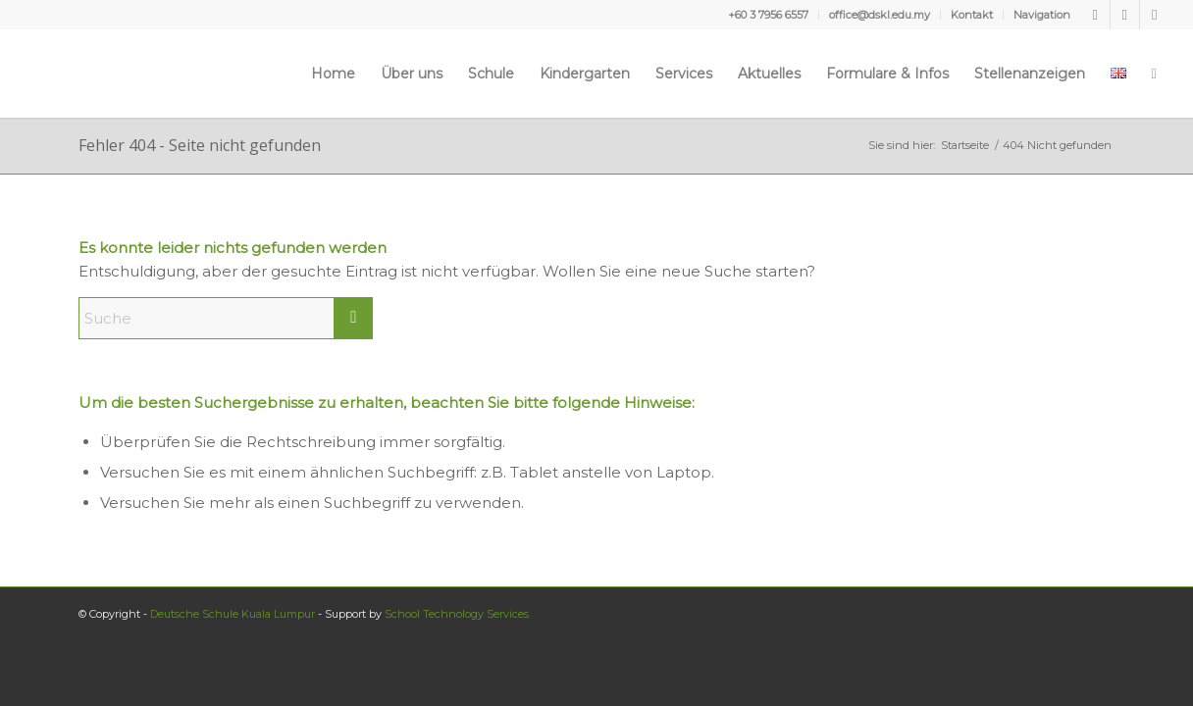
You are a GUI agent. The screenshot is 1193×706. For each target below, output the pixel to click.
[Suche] (1154, 73)
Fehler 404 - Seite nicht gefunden (199, 145)
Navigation (1041, 15)
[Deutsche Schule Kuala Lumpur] (81, 73)
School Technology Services (457, 614)
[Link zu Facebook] (1095, 14)
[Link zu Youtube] (1125, 14)
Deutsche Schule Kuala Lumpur (232, 614)
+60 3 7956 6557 (768, 15)
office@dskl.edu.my (879, 15)
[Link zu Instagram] (1154, 14)
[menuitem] (768, 15)
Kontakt (972, 15)
